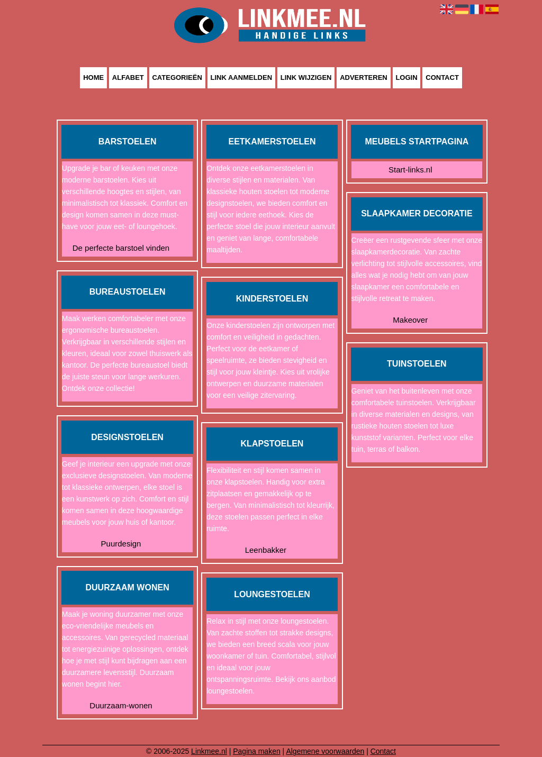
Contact (442, 78)
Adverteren (363, 78)
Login (406, 78)
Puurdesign (121, 543)
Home (93, 78)
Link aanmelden (242, 78)
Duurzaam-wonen (120, 705)
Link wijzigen (306, 78)
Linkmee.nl (209, 751)
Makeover (410, 319)
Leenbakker (265, 549)
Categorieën (177, 78)
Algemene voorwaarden (325, 751)
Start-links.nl (410, 169)
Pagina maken (257, 751)
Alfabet (128, 78)
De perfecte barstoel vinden (121, 247)
